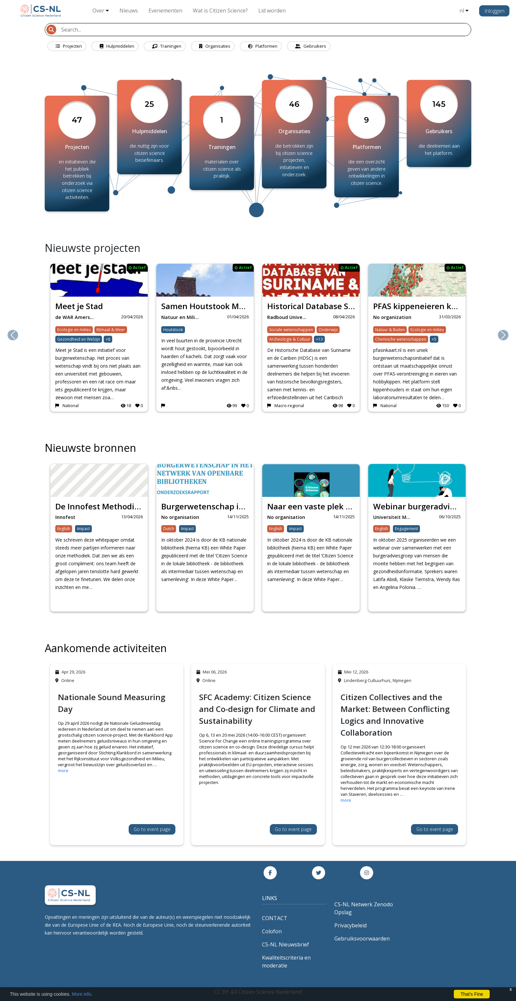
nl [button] (461, 10)
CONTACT (274, 918)
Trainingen (166, 46)
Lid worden (272, 10)
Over (98, 10)
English (63, 528)
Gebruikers (310, 46)
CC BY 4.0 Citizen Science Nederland (258, 991)
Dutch (168, 528)
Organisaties (214, 46)
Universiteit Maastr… (395, 517)
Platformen (262, 46)
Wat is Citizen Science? (220, 10)
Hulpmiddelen (117, 46)
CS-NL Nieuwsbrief (285, 944)
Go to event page (152, 829)
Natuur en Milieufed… (183, 317)
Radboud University (289, 317)
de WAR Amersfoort (77, 317)
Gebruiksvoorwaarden (362, 938)
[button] (13, 335)
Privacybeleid (350, 925)
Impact (83, 528)
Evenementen (165, 10)
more (63, 770)
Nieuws (128, 10)
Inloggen (494, 10)
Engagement (406, 528)
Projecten (69, 46)
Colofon (272, 931)
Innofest (65, 517)
